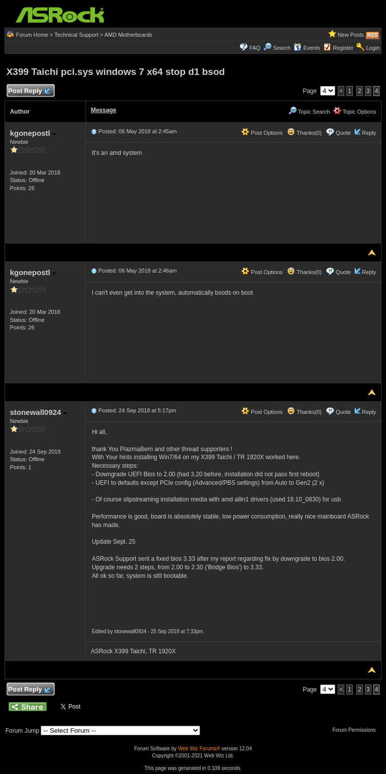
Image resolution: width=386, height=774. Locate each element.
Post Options (261, 133)
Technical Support (76, 35)
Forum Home (32, 35)
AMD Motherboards (128, 35)
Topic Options (354, 112)
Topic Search (309, 112)
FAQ (254, 48)
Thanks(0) (304, 133)
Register (343, 48)
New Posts (351, 35)
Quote (343, 133)
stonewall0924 (38, 412)
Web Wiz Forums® (199, 748)
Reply (369, 133)
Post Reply (29, 91)
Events (307, 48)
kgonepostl (33, 133)
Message (104, 110)
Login (372, 48)
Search (282, 48)
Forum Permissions (356, 730)
